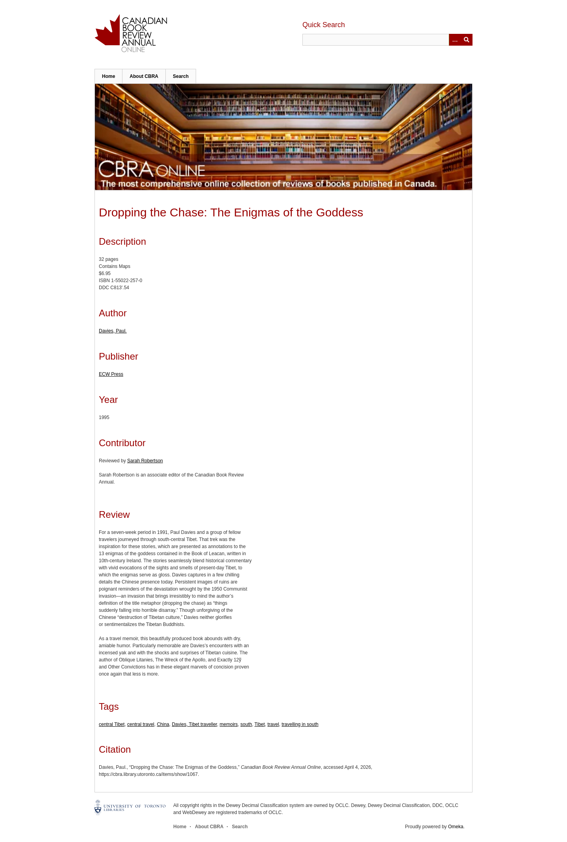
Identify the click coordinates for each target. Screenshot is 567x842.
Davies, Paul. (113, 331)
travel (273, 724)
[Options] (455, 40)
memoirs (229, 724)
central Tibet (111, 724)
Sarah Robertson (145, 460)
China (163, 724)
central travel (140, 724)
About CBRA (144, 76)
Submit (466, 40)
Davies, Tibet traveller (194, 724)
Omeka (455, 826)
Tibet (259, 724)
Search (181, 76)
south (246, 724)
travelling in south (300, 724)
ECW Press (111, 374)
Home (108, 76)
